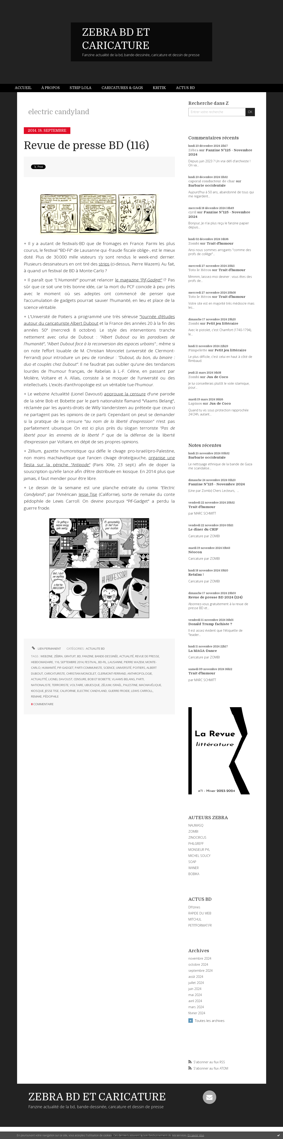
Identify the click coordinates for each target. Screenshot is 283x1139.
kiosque (37, 691)
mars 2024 (196, 1007)
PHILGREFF (196, 843)
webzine (46, 656)
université (123, 668)
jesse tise (52, 691)
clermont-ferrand (112, 673)
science (109, 668)
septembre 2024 (200, 971)
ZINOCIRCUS (197, 837)
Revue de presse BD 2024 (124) (215, 597)
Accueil (23, 88)
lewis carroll (142, 691)
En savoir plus (196, 1135)
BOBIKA (193, 874)
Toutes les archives (210, 1020)
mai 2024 (195, 995)
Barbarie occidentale (207, 185)
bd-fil (102, 662)
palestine (130, 685)
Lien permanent (46, 648)
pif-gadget (65, 668)
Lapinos (195, 403)
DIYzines (194, 907)
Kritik (159, 88)
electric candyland (92, 691)
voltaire (76, 685)
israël (117, 685)
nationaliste (41, 685)
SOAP (192, 862)
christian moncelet (81, 673)
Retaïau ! (196, 575)
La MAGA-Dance (202, 651)
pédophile (51, 696)
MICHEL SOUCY (199, 856)
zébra (58, 656)
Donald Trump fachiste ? (210, 624)
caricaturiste (54, 673)
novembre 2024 (199, 958)
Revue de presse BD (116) (86, 146)
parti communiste (88, 668)
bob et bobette (99, 679)
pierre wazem (134, 662)
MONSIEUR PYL (199, 849)
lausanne (115, 662)
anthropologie (139, 673)
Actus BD (185, 88)
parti (140, 679)
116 (56, 662)
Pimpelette (197, 350)
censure (80, 679)
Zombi (193, 243)
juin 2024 (194, 989)
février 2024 (196, 1013)
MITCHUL (194, 919)
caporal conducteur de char (211, 181)
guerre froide (119, 691)
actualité (126, 656)
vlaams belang (123, 679)
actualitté (39, 679)
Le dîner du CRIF (203, 529)
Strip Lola (80, 88)
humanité (49, 668)
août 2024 (195, 977)
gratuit (70, 656)
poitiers (139, 668)
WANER (193, 868)
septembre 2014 (71, 662)
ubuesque (92, 685)
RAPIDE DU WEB (199, 913)
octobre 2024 (198, 965)
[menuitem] (25, 88)
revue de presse (147, 656)
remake (36, 696)
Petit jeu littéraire (222, 323)
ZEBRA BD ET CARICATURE (97, 1097)
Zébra (193, 150)
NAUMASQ (195, 825)
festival (91, 662)
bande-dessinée (106, 656)
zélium (106, 685)
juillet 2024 (196, 983)
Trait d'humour (220, 243)
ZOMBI (193, 831)
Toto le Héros (199, 270)
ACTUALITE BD (95, 648)
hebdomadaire (42, 662)
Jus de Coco (217, 377)
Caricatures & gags (122, 88)
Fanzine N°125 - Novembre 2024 (216, 484)
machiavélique (150, 685)
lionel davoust (60, 679)
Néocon (195, 552)
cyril (192, 212)
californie (68, 691)
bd (79, 656)
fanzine (88, 656)
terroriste (60, 685)
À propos (50, 88)
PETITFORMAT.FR (200, 925)
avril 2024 (195, 1001)
